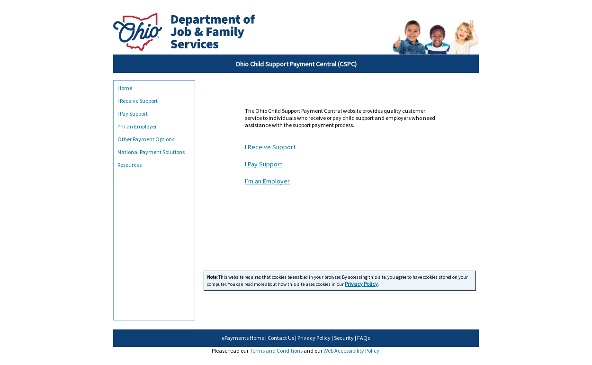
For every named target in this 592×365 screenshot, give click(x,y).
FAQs (363, 337)
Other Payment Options (145, 139)
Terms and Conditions (276, 350)
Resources (129, 164)
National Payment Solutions (151, 151)
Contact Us (281, 337)
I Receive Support (137, 100)
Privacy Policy (314, 337)
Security (344, 337)
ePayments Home (243, 337)
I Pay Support (132, 113)
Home (124, 87)
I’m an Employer (137, 126)
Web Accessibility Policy (351, 350)
